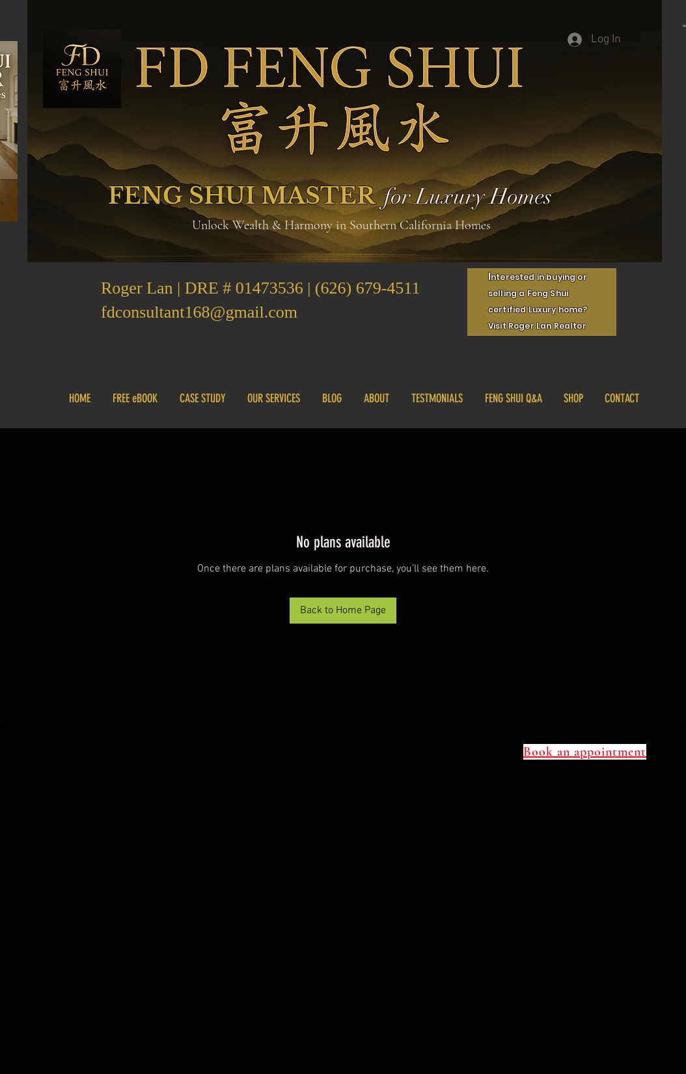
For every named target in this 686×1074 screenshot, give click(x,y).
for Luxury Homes (468, 196)
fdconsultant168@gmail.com (199, 312)
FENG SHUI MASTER (242, 196)
